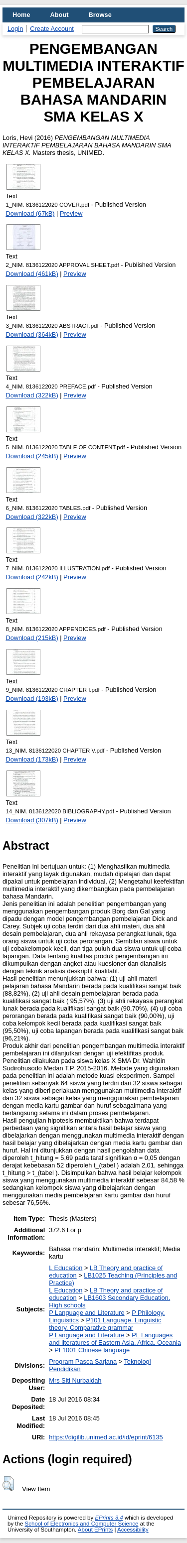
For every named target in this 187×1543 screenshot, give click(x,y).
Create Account (52, 28)
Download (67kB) (29, 213)
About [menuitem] (59, 14)
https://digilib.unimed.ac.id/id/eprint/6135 (106, 1437)
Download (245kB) (31, 456)
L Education (65, 1268)
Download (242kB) (31, 577)
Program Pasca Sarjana (83, 1361)
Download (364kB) (31, 334)
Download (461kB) (31, 273)
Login (15, 28)
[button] (8, 1483)
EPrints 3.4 (109, 1518)
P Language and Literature (86, 1312)
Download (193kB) (31, 698)
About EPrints (95, 1530)
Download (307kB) (31, 820)
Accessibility (133, 1530)
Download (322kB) (31, 395)
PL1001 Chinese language (92, 1350)
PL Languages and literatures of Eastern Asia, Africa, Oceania (115, 1338)
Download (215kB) (31, 638)
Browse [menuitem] (100, 14)
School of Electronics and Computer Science (82, 1524)
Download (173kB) (31, 759)
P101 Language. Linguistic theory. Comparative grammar (105, 1323)
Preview (71, 213)
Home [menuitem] (21, 14)
